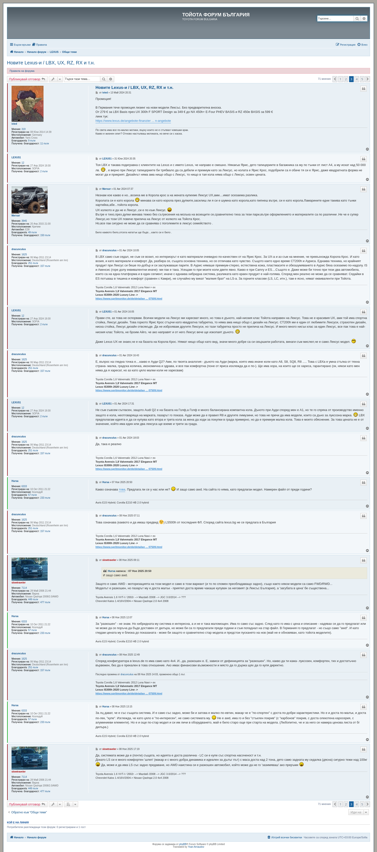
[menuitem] (39, 45)
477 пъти (45, 602)
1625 (24, 254)
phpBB (182, 844)
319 (24, 129)
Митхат (16, 215)
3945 (24, 221)
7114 (24, 588)
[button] (335, 79)
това (122, 489)
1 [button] (340, 79)
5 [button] (362, 79)
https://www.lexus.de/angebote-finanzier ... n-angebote (133, 121)
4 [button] (357, 79)
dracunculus (19, 249)
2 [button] (346, 79)
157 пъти (45, 266)
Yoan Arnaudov (196, 847)
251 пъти (33, 263)
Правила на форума (22, 70)
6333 (24, 486)
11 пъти (44, 143)
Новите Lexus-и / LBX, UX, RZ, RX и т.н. (51, 62)
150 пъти (45, 235)
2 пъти (43, 171)
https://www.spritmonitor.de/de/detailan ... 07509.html (128, 298)
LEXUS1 (16, 157)
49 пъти (32, 232)
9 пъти (31, 140)
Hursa (15, 481)
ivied (14, 124)
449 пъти (33, 599)
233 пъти (45, 497)
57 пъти (32, 495)
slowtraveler (18, 582)
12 (23, 162)
